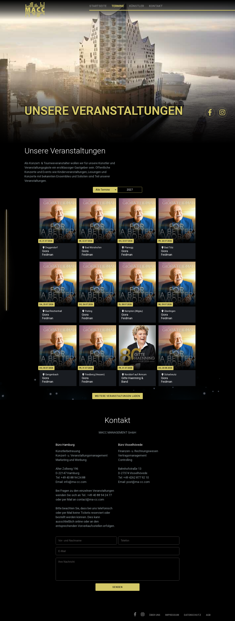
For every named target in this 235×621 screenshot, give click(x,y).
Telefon (125, 540)
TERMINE (117, 6)
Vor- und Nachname (69, 540)
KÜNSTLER (136, 6)
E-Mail (62, 551)
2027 (130, 189)
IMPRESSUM (172, 615)
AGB (208, 615)
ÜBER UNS (154, 615)
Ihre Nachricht (66, 561)
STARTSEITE (98, 6)
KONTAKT (156, 6)
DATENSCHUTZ (192, 615)
